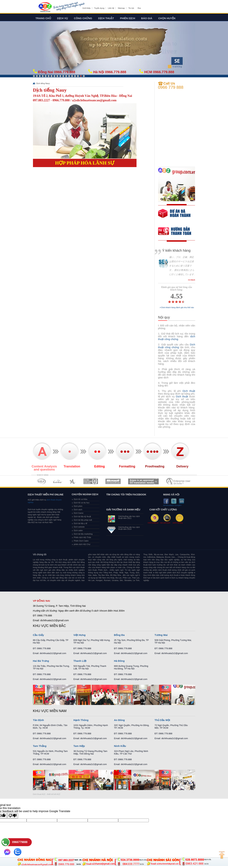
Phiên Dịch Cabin (81, 541)
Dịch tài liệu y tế (80, 523)
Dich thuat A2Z (39, 794)
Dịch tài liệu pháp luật (83, 520)
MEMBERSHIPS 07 (178, 481)
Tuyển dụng (99, 8)
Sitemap (121, 8)
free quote (174, 216)
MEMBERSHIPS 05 (113, 481)
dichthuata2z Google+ (172, 505)
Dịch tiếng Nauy (43, 83)
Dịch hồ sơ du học (82, 503)
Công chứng (83, 18)
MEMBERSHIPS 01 (41, 481)
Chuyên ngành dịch (85, 494)
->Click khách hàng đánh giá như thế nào (176, 307)
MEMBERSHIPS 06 (143, 481)
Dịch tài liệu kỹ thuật (82, 516)
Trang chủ (43, 18)
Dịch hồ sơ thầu (81, 499)
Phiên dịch (127, 18)
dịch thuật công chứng (176, 338)
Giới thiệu (87, 8)
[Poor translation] (12, 816)
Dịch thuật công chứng (176, 346)
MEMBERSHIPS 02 (57, 481)
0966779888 (19, 842)
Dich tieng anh (45, 7)
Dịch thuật (106, 18)
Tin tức (131, 8)
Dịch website (79, 527)
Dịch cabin (78, 530)
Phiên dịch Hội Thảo (82, 537)
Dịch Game (79, 513)
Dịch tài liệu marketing (83, 534)
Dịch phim (78, 506)
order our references (177, 231)
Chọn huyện (166, 18)
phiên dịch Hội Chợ (82, 544)
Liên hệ (111, 8)
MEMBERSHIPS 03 (72, 481)
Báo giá (146, 18)
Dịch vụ (62, 18)
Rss (139, 8)
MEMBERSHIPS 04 (90, 481)
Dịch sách (78, 510)
